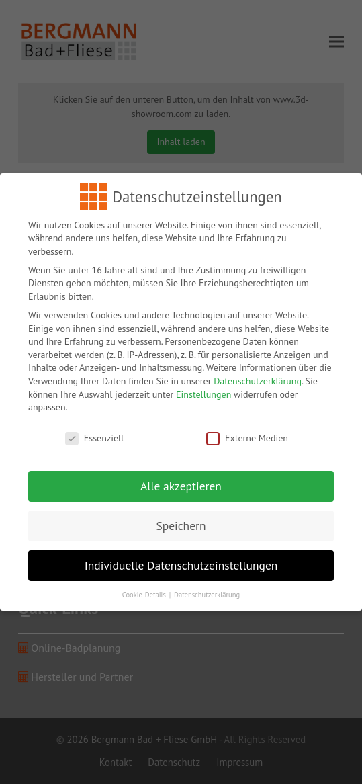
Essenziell (94, 432)
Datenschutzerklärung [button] (207, 588)
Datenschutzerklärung (258, 375)
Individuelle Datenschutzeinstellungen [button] (181, 559)
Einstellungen (203, 388)
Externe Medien (247, 432)
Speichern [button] (181, 519)
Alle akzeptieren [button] (181, 480)
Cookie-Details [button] (145, 588)
